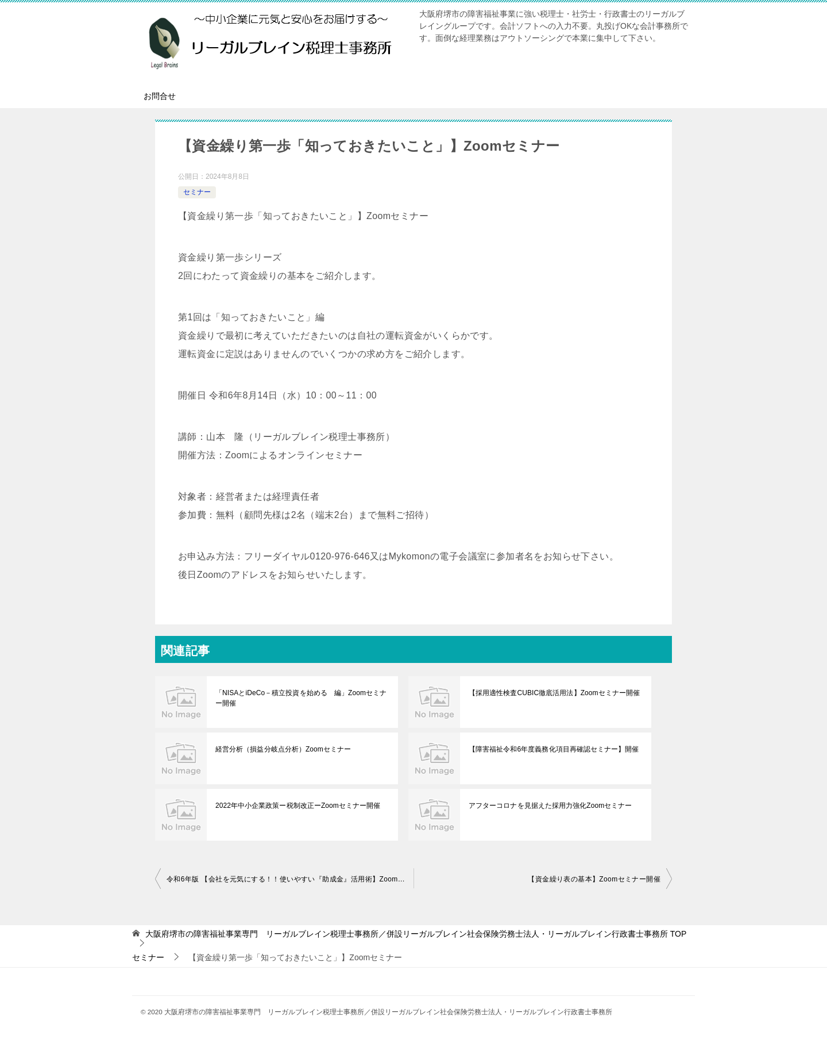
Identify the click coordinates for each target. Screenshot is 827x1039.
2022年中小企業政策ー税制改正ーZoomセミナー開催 (297, 806)
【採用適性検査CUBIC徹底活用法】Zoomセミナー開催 (554, 693)
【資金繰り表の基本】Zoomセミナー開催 (594, 879)
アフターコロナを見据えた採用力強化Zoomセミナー (550, 806)
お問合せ (160, 96)
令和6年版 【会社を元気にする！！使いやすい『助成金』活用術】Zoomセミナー (290, 879)
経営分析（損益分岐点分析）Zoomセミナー (282, 749)
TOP (415, 933)
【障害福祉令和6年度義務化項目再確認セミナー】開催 (553, 749)
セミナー (197, 192)
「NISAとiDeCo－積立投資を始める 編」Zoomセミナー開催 (300, 698)
